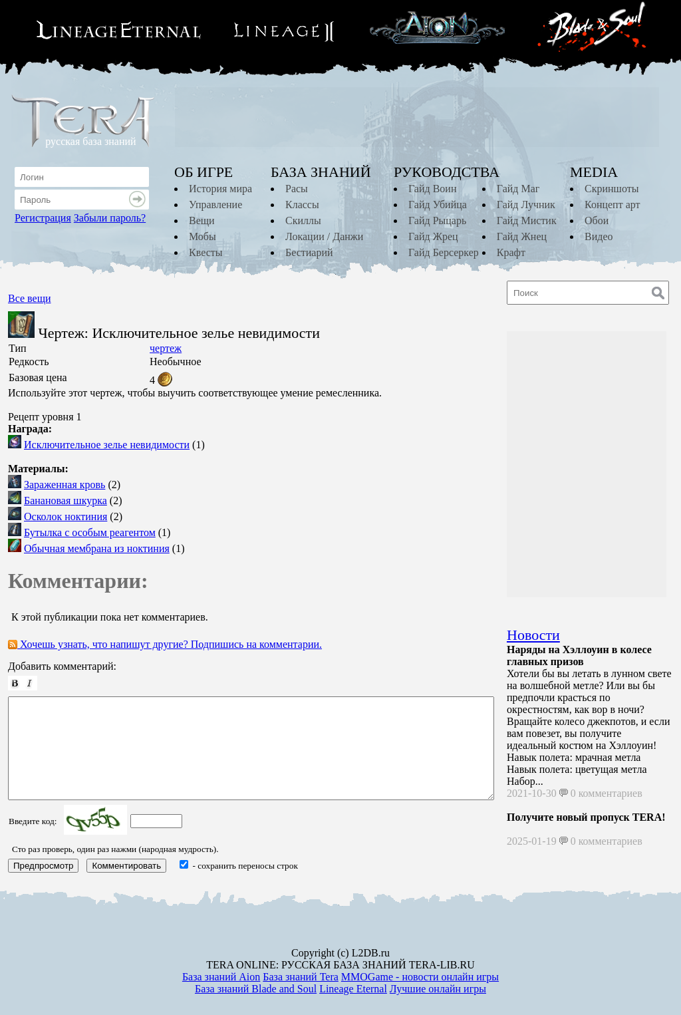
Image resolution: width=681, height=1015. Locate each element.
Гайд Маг (518, 188)
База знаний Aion (221, 976)
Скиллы (303, 220)
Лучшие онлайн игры (438, 988)
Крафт (511, 252)
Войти (139, 199)
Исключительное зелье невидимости (107, 444)
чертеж (166, 348)
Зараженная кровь (64, 484)
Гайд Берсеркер (443, 252)
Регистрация (43, 217)
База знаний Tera (301, 976)
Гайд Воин (432, 188)
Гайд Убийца (437, 204)
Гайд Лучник (526, 204)
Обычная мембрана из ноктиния (97, 548)
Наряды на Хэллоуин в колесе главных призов (579, 655)
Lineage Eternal (353, 988)
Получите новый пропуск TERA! (586, 817)
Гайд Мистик (527, 220)
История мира (220, 188)
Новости (533, 635)
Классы (302, 204)
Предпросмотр (43, 866)
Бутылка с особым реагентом (90, 532)
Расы (296, 188)
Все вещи (29, 298)
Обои (597, 220)
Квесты (205, 252)
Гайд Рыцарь (437, 220)
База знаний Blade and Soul (256, 988)
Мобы (202, 236)
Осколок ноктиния (65, 516)
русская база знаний (90, 141)
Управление (215, 204)
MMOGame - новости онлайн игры (420, 976)
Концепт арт (612, 204)
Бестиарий (309, 252)
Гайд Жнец (522, 236)
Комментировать (126, 866)
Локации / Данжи (324, 236)
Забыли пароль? (110, 217)
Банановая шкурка (65, 500)
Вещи (202, 220)
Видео (599, 236)
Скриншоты (611, 188)
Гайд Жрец (433, 236)
